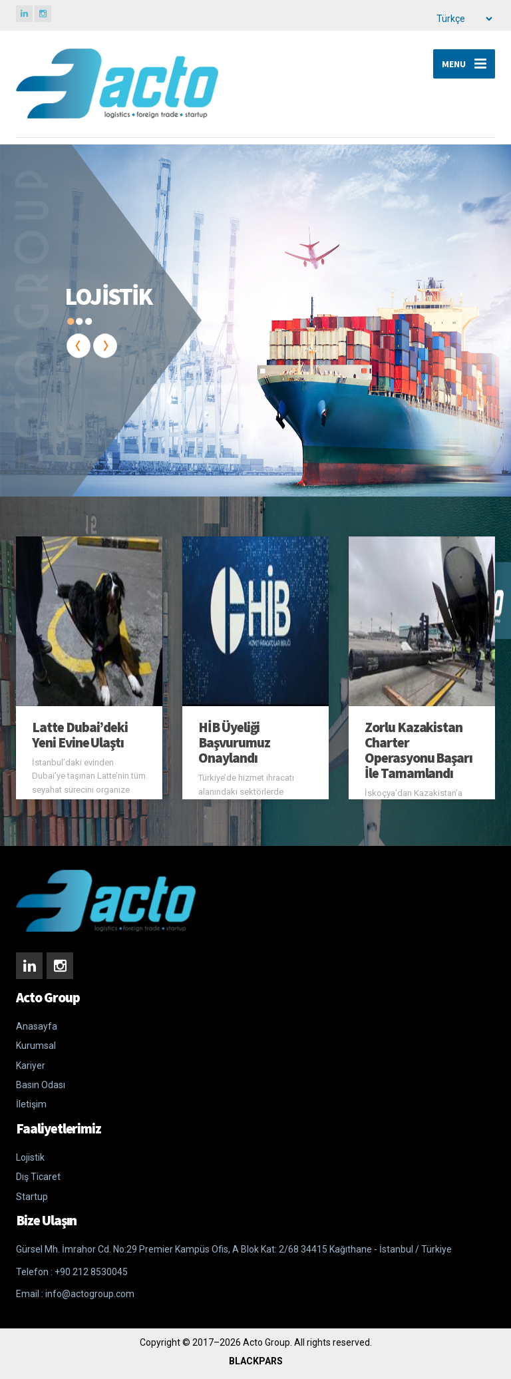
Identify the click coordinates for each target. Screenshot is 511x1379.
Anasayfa (36, 1026)
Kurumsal (36, 1045)
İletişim (31, 1104)
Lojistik (30, 1157)
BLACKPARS (256, 1361)
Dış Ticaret (38, 1176)
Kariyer (30, 1065)
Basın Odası (40, 1085)
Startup (32, 1196)
